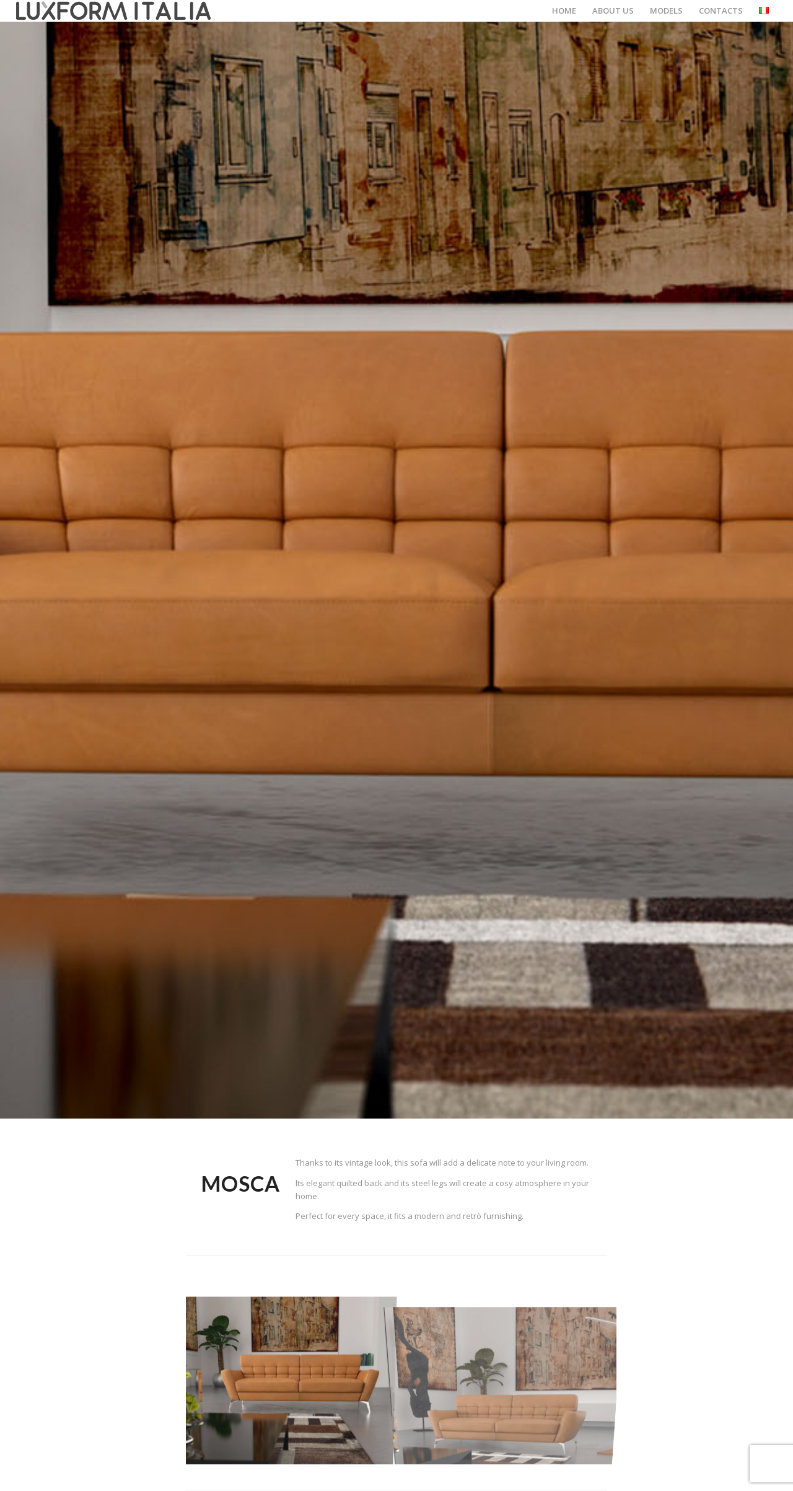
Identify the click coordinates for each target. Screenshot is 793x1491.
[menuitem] (564, 11)
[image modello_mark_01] (293, 1378)
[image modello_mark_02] (508, 1378)
